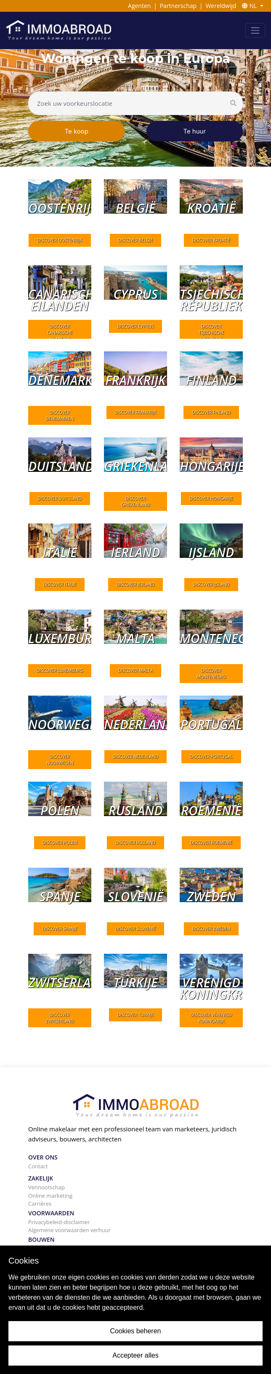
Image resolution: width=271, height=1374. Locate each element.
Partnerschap (178, 6)
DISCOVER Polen (60, 842)
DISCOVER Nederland (135, 756)
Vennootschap (46, 1187)
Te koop (76, 131)
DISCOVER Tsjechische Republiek (211, 332)
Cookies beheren (135, 1331)
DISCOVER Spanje (59, 929)
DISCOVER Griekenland (135, 501)
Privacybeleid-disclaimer (59, 1222)
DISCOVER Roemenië (211, 842)
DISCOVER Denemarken (60, 415)
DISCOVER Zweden (211, 929)
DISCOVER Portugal (211, 756)
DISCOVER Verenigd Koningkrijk (211, 1018)
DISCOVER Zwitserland (60, 1018)
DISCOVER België (135, 240)
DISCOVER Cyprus (135, 326)
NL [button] (250, 6)
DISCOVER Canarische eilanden (59, 332)
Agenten (139, 6)
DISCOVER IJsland (211, 584)
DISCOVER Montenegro (211, 673)
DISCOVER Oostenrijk (59, 240)
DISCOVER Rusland (135, 842)
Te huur (194, 131)
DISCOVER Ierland (136, 584)
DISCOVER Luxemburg (60, 670)
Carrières (39, 1203)
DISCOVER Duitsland (60, 498)
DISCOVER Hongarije (211, 498)
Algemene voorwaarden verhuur (69, 1230)
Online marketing (50, 1195)
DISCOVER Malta (135, 670)
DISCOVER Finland (211, 412)
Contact (38, 1166)
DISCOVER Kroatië (211, 240)
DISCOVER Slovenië (135, 929)
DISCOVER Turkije (135, 1015)
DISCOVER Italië (59, 584)
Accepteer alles (135, 1355)
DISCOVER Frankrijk (136, 412)
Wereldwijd (220, 6)
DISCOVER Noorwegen (59, 760)
